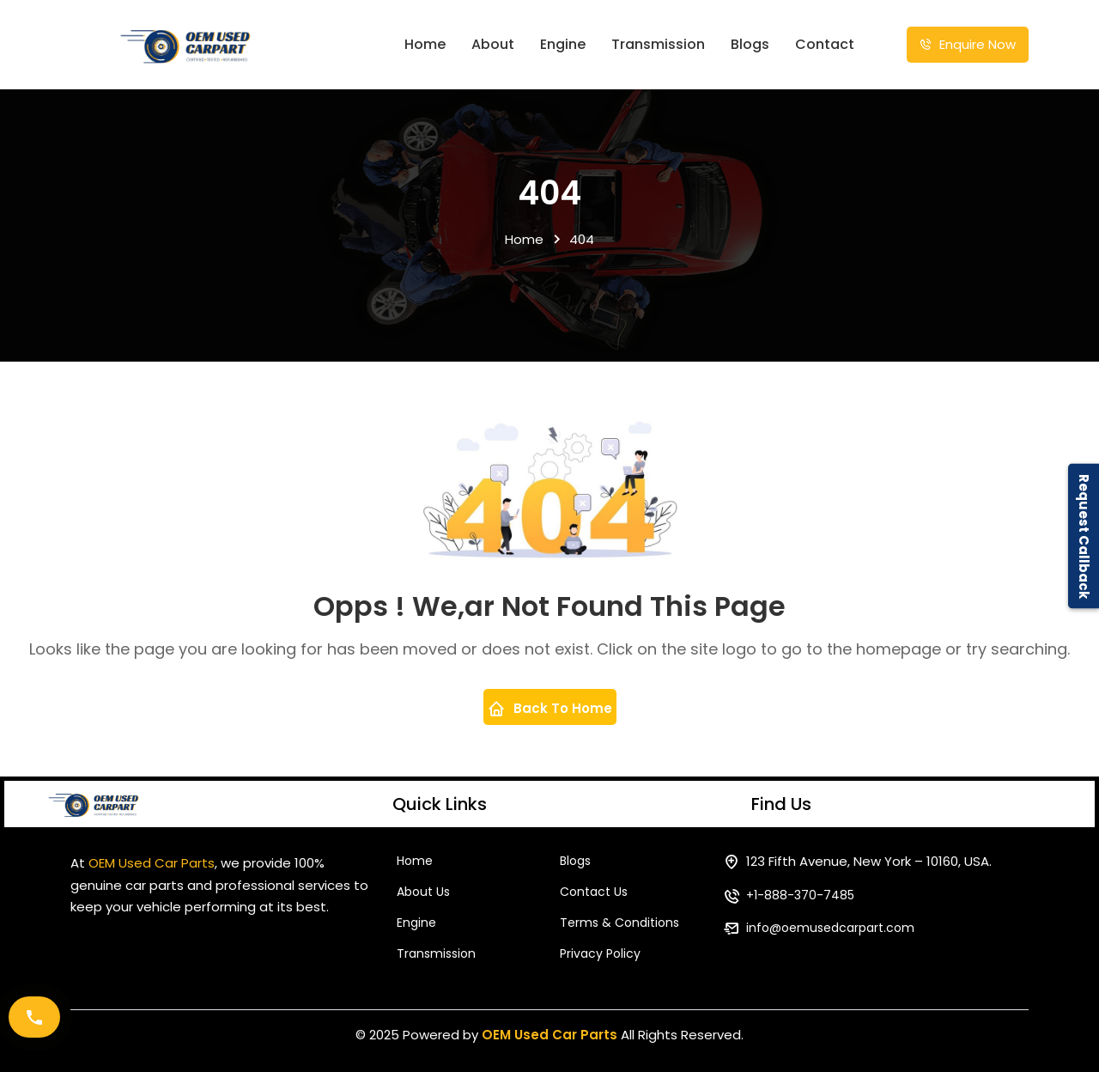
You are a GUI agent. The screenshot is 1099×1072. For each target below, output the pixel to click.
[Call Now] (34, 1017)
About (492, 44)
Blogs (750, 44)
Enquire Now (968, 44)
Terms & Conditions (619, 922)
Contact (824, 44)
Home (425, 44)
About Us (423, 891)
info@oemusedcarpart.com (830, 927)
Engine (563, 44)
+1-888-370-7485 (800, 895)
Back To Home (550, 708)
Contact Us (594, 891)
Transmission (658, 44)
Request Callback (1084, 536)
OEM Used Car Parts (549, 1035)
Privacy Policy (600, 953)
